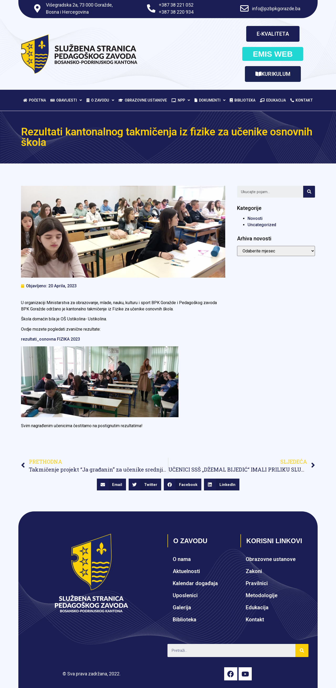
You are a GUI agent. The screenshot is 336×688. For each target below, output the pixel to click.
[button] (273, 34)
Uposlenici (185, 595)
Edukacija (273, 100)
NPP (180, 100)
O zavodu (100, 100)
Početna (34, 100)
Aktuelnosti (186, 571)
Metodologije (261, 595)
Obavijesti (66, 100)
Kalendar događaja (195, 583)
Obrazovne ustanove (142, 100)
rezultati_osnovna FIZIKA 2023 (50, 339)
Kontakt (301, 100)
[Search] (309, 192)
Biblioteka (242, 100)
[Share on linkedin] (221, 484)
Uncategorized (262, 224)
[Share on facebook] (183, 484)
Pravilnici (257, 583)
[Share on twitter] (145, 484)
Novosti (255, 218)
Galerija (182, 607)
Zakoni (254, 571)
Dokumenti (210, 100)
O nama (182, 559)
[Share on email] (111, 484)
